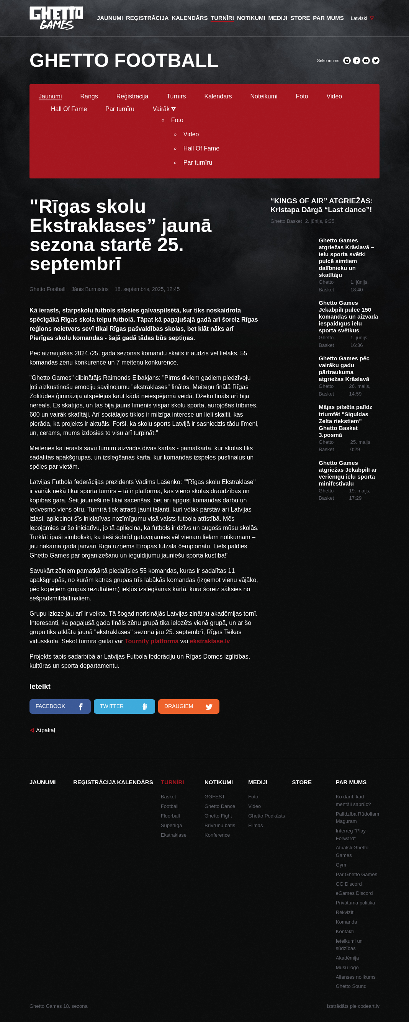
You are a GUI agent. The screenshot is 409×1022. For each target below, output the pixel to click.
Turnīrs (176, 96)
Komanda (346, 922)
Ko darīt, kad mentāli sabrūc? (353, 800)
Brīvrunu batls (219, 825)
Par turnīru (119, 109)
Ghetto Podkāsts (266, 816)
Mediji (257, 782)
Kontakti (345, 931)
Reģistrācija (132, 96)
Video (334, 96)
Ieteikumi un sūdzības (349, 945)
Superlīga (171, 825)
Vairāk (164, 109)
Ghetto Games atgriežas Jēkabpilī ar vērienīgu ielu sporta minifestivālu (348, 473)
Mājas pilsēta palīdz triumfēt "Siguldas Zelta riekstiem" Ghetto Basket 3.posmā (345, 421)
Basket (168, 797)
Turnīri (172, 782)
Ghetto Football (47, 289)
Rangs (89, 96)
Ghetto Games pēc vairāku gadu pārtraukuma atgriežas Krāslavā (344, 368)
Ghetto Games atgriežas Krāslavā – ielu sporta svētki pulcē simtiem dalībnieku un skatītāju (346, 257)
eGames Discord (354, 893)
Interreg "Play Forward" (351, 834)
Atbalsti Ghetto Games (352, 851)
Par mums (351, 782)
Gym (341, 865)
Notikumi (218, 782)
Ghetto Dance (219, 806)
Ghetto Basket (286, 221)
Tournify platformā (151, 641)
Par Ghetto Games (356, 874)
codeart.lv (369, 1006)
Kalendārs (218, 96)
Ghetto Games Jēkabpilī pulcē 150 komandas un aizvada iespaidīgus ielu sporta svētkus (348, 316)
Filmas (255, 825)
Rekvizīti (345, 912)
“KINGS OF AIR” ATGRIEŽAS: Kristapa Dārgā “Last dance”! (321, 205)
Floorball (170, 816)
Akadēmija (347, 958)
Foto (302, 96)
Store (302, 782)
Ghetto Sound (351, 986)
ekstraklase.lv (210, 641)
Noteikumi (263, 96)
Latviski (359, 18)
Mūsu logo (347, 967)
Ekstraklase (174, 835)
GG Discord (349, 884)
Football (169, 806)
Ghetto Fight (218, 816)
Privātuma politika (355, 903)
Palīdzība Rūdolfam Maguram (357, 817)
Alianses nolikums (356, 977)
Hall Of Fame (69, 109)
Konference (217, 835)
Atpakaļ (45, 730)
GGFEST (214, 797)
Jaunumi (50, 96)
